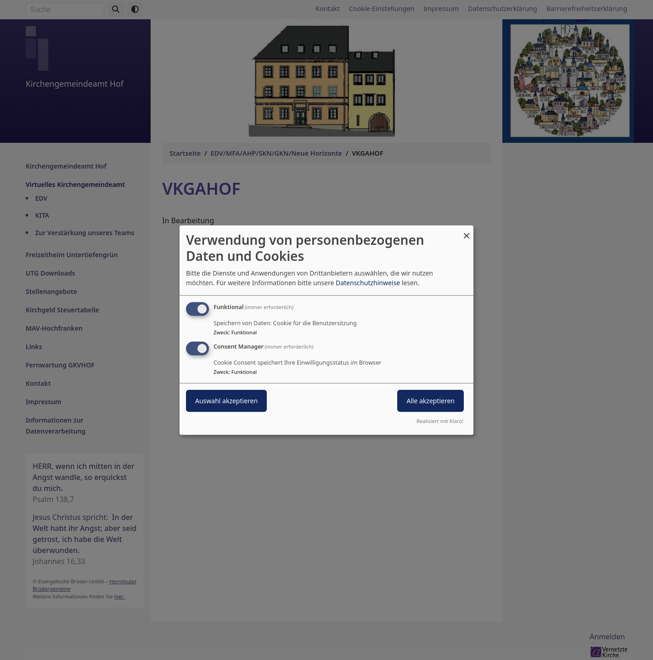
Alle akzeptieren (430, 400)
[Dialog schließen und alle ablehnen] (466, 231)
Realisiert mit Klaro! (440, 420)
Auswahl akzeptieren (226, 400)
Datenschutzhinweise (368, 282)
